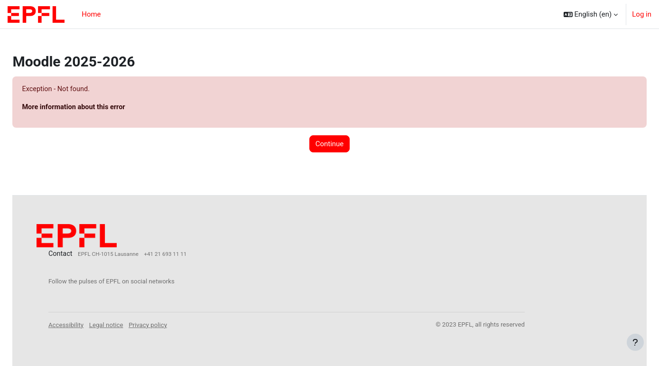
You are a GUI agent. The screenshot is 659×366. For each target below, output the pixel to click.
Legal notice (128, 324)
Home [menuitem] (91, 14)
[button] (590, 14)
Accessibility (87, 324)
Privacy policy (170, 324)
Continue (330, 144)
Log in (641, 14)
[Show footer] (635, 342)
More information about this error (96, 107)
